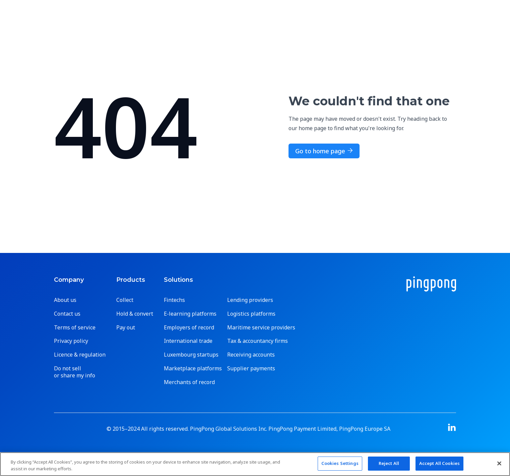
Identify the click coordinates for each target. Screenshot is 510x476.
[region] (255, 464)
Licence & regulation (80, 354)
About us (65, 300)
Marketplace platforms (193, 368)
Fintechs (174, 300)
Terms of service (74, 327)
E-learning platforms (190, 313)
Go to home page (324, 151)
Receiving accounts (251, 354)
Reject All (389, 463)
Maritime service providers (261, 327)
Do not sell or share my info (74, 372)
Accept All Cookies (439, 463)
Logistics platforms (251, 313)
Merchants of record (189, 382)
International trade (188, 341)
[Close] (499, 463)
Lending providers (250, 300)
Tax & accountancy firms (257, 341)
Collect (124, 300)
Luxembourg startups (191, 354)
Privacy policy (71, 341)
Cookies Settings (340, 463)
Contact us (67, 313)
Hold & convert (134, 313)
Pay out (125, 327)
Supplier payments (251, 368)
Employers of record (189, 327)
